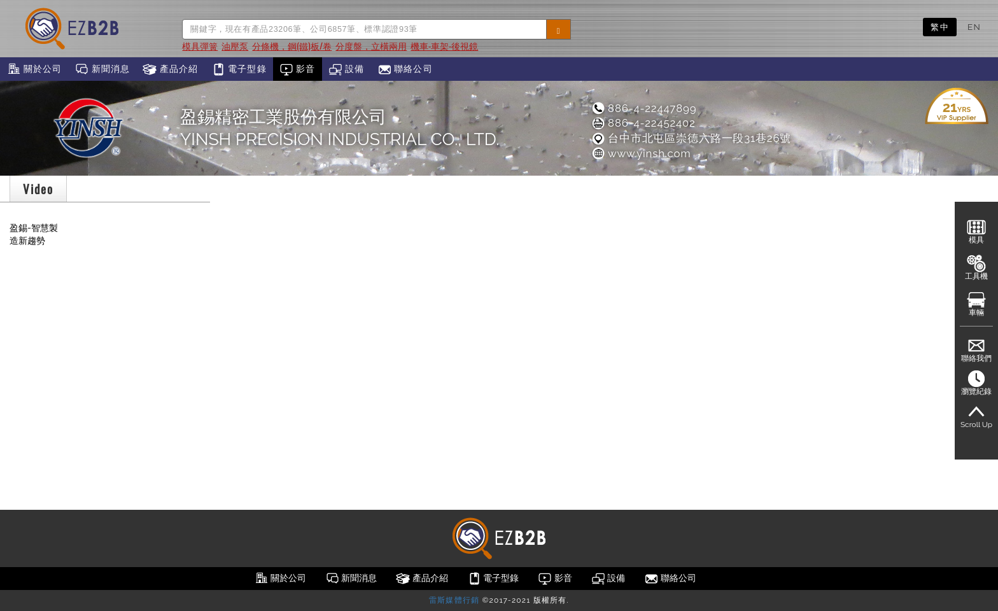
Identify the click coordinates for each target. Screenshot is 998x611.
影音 (297, 69)
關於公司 (34, 69)
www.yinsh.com (641, 153)
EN (974, 27)
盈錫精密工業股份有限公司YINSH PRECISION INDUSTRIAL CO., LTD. (339, 128)
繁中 (940, 27)
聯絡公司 (405, 69)
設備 (346, 69)
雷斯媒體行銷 (454, 600)
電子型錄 (239, 69)
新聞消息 (102, 69)
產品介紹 (170, 69)
